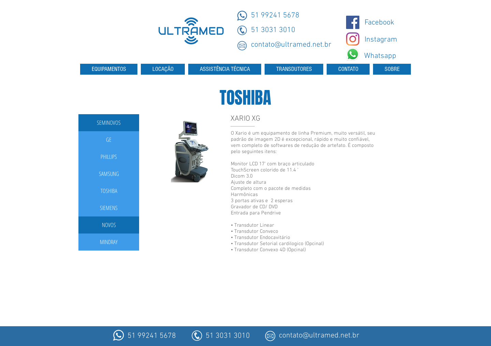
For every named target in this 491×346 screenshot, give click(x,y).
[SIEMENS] (108, 207)
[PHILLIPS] (108, 156)
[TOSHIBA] (108, 190)
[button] (108, 122)
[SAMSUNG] (108, 173)
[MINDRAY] (108, 242)
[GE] (108, 139)
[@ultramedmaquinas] (352, 22)
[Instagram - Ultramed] (352, 39)
